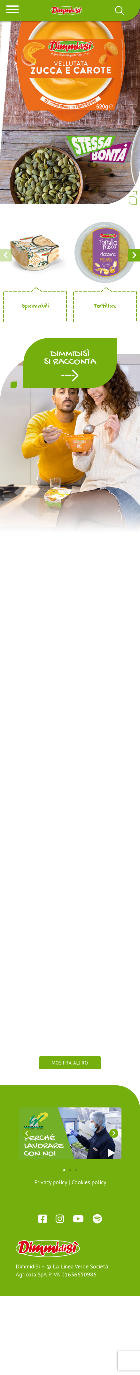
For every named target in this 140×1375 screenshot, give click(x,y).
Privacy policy (50, 1260)
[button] (70, 393)
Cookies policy (89, 1260)
